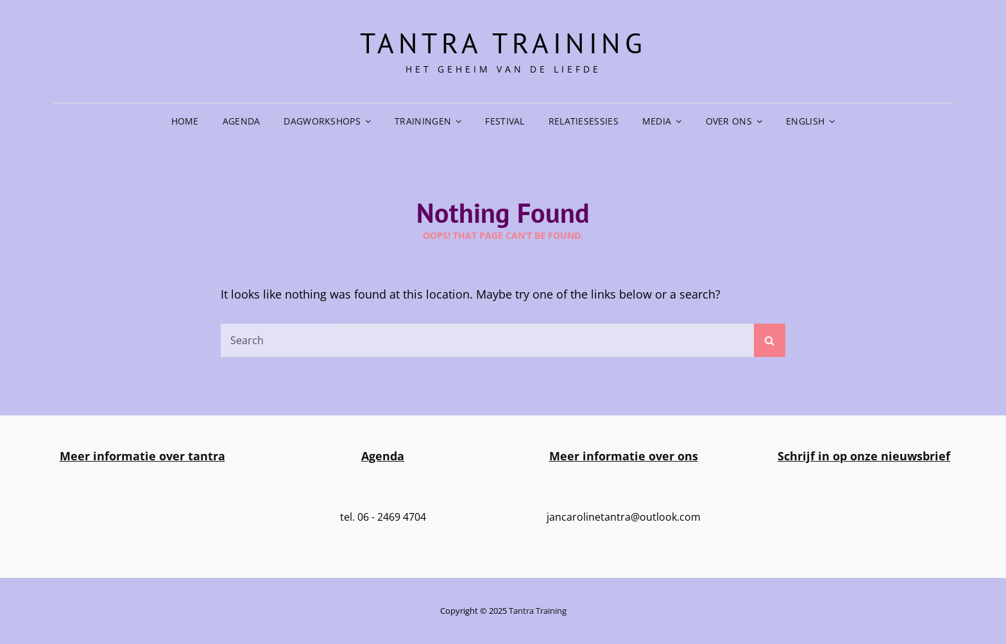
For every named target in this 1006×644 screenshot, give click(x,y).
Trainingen (423, 121)
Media (656, 121)
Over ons (729, 121)
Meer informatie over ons (623, 456)
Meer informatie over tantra (142, 456)
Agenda (241, 121)
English (805, 121)
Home (185, 121)
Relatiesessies (583, 121)
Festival (504, 121)
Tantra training (503, 42)
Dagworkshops (322, 121)
